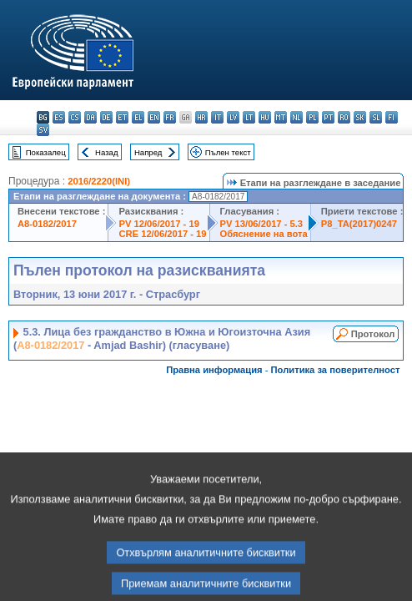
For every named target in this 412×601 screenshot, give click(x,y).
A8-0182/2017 (47, 224)
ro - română (344, 117)
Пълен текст (228, 152)
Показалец (46, 152)
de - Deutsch (106, 117)
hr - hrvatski (201, 117)
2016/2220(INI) (99, 181)
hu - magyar (265, 117)
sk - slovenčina (360, 117)
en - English (154, 117)
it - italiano (217, 117)
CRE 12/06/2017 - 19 (162, 234)
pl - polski (312, 117)
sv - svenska (43, 130)
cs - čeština (74, 117)
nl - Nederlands (296, 117)
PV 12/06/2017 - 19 (158, 224)
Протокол (373, 334)
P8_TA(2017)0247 (359, 224)
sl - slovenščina (375, 117)
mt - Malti (280, 117)
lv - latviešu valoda (233, 117)
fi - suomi (391, 117)
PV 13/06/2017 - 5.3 (262, 224)
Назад (106, 152)
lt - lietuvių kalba (249, 117)
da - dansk (90, 117)
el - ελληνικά (138, 117)
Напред (148, 152)
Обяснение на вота (264, 234)
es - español (59, 117)
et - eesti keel (122, 117)
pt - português (328, 117)
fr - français (169, 117)
